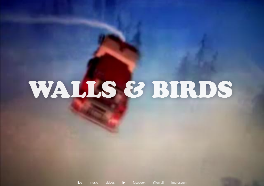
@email (213, 177)
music (58, 177)
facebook (174, 177)
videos (96, 177)
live (19, 177)
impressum (19, 182)
